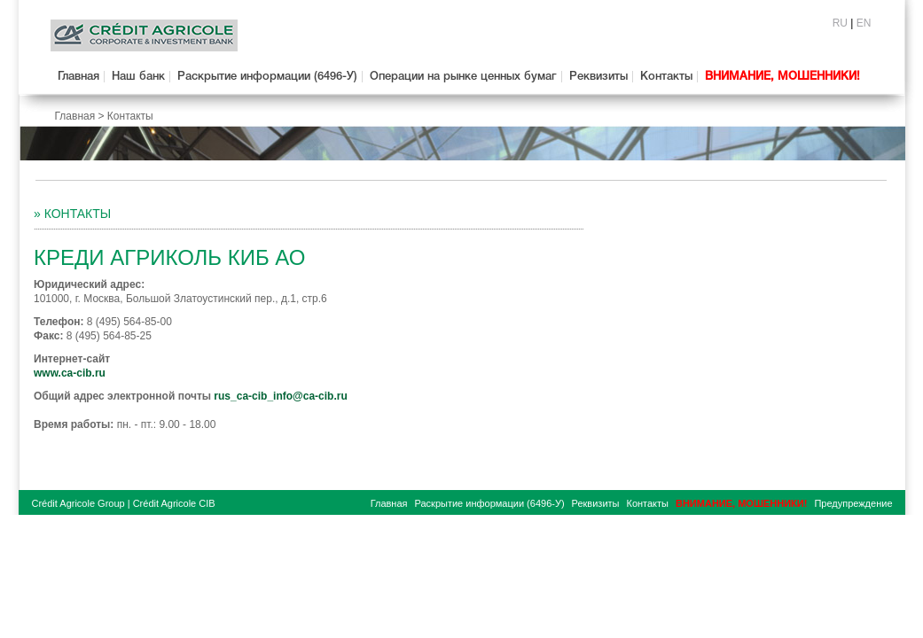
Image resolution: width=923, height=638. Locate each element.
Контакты (666, 77)
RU (840, 23)
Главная (78, 77)
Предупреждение (853, 503)
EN (864, 23)
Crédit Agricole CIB (174, 503)
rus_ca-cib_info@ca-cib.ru (280, 396)
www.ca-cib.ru (70, 373)
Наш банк (138, 77)
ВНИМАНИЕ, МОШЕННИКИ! (782, 77)
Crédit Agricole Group (78, 503)
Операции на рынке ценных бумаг (463, 77)
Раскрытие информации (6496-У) (267, 77)
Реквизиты (598, 77)
